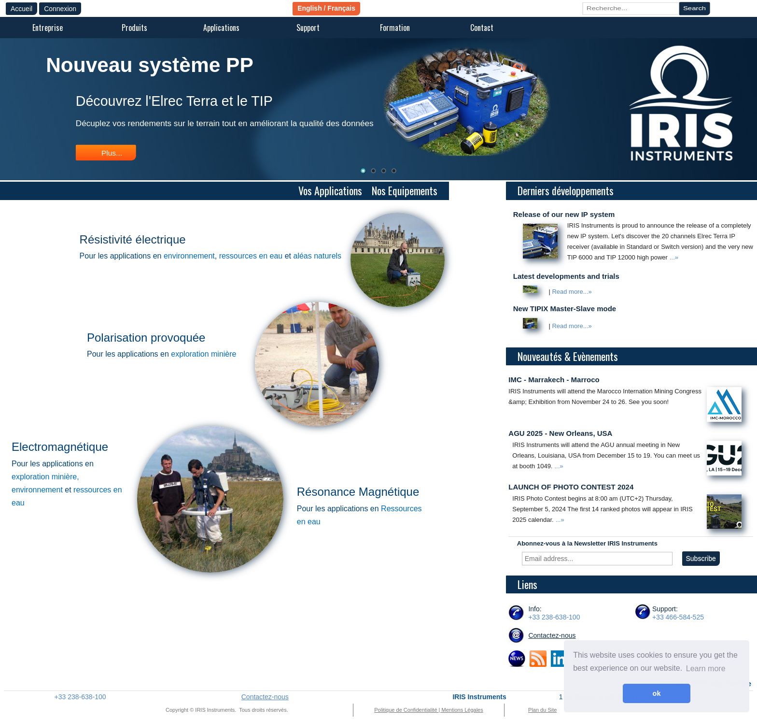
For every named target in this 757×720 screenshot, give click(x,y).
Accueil (21, 9)
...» (674, 257)
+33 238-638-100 (554, 617)
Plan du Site (542, 710)
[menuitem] (47, 28)
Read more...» (571, 292)
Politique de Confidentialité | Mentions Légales (428, 710)
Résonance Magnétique (358, 491)
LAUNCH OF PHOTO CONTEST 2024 (570, 487)
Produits (134, 27)
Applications (221, 27)
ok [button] (657, 693)
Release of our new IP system (564, 214)
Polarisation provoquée (146, 337)
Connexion (60, 9)
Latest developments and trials (566, 276)
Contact (481, 27)
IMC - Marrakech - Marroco (553, 379)
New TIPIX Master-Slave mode (564, 308)
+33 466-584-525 (678, 617)
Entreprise (47, 27)
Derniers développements (567, 190)
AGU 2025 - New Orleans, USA (560, 433)
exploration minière (203, 354)
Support (308, 27)
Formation (395, 27)
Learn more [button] (706, 668)
